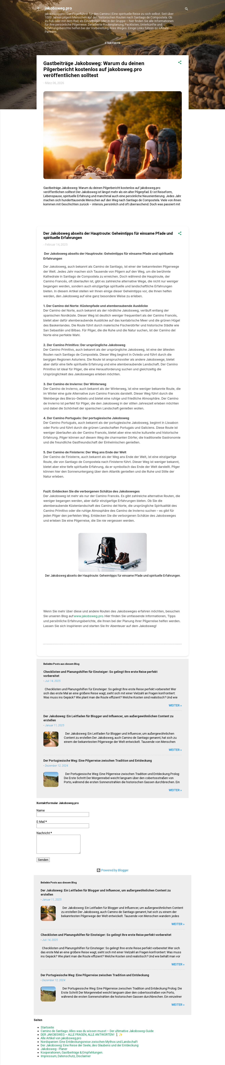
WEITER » (175, 705)
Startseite (112, 43)
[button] (180, 62)
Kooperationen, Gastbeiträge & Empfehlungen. (72, 1052)
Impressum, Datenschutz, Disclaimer (66, 1056)
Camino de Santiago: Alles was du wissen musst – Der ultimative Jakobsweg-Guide (97, 1031)
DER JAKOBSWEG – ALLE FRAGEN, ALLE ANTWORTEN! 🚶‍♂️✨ (81, 1034)
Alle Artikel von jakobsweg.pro (61, 1038)
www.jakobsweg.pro (88, 616)
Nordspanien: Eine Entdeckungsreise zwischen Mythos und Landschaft (89, 1041)
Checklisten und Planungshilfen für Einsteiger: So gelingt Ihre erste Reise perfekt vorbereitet (106, 935)
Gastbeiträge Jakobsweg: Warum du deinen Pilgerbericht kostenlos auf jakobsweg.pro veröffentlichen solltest (93, 69)
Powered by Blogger (112, 870)
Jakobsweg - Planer (54, 1049)
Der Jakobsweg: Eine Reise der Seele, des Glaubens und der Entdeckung (89, 1045)
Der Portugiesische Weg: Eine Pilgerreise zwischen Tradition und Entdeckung (97, 760)
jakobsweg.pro (58, 8)
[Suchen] (187, 9)
